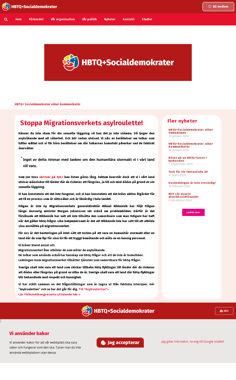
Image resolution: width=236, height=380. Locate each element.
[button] (6, 19)
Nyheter (109, 19)
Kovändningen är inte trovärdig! (192, 182)
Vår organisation (63, 19)
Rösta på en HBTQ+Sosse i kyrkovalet (188, 159)
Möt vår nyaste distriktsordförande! (183, 195)
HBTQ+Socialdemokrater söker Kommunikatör (191, 145)
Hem (18, 19)
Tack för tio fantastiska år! (188, 171)
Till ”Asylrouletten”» (94, 289)
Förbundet (36, 19)
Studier (147, 19)
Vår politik (89, 19)
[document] (118, 341)
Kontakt (128, 19)
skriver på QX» (51, 177)
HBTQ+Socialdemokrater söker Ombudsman (191, 131)
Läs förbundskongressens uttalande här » (49, 294)
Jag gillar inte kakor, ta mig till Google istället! (192, 342)
